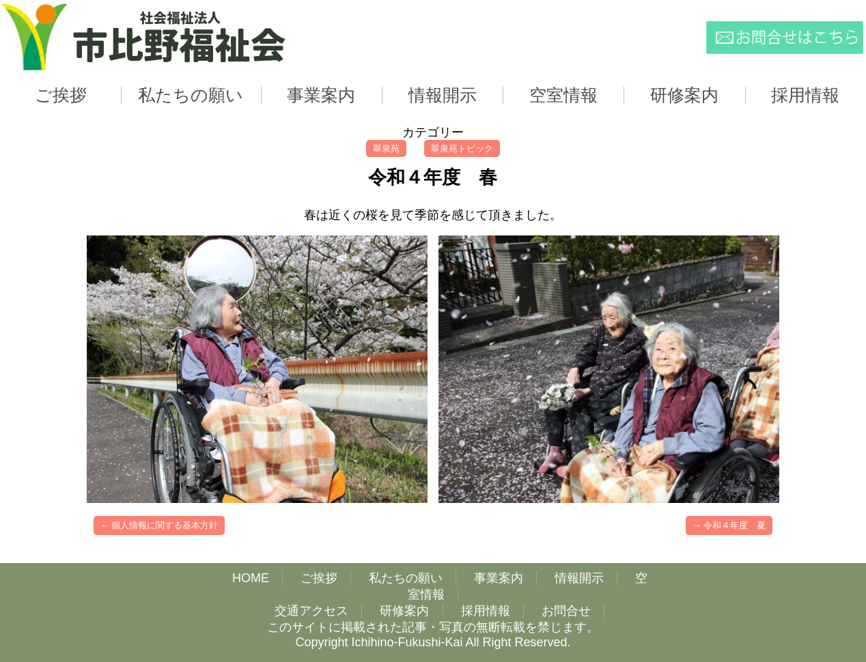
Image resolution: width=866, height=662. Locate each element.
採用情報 (485, 611)
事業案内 (498, 578)
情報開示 (579, 578)
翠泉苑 (386, 148)
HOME (250, 578)
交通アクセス (311, 611)
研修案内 (404, 611)
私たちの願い (406, 578)
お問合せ (566, 611)
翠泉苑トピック (462, 148)
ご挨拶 (319, 578)
